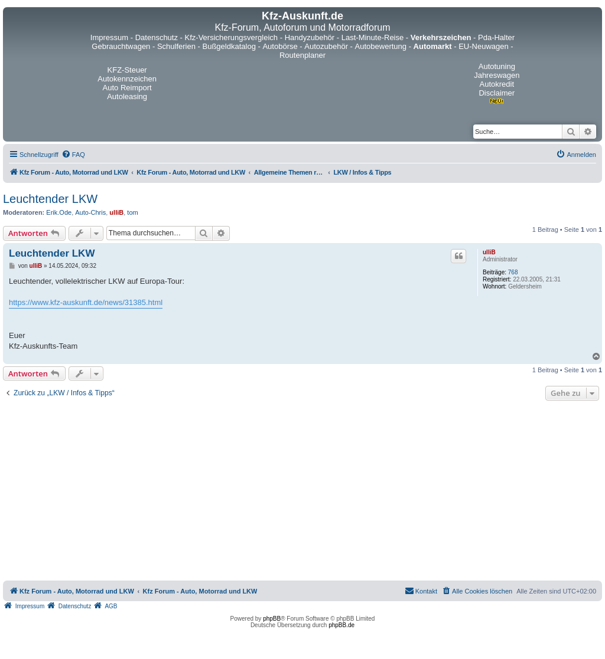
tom (132, 212)
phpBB (272, 618)
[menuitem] (73, 154)
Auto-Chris (90, 212)
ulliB (116, 212)
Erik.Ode (58, 212)
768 (513, 272)
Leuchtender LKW (50, 198)
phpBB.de (341, 625)
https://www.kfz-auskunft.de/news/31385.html (85, 302)
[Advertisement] (302, 492)
